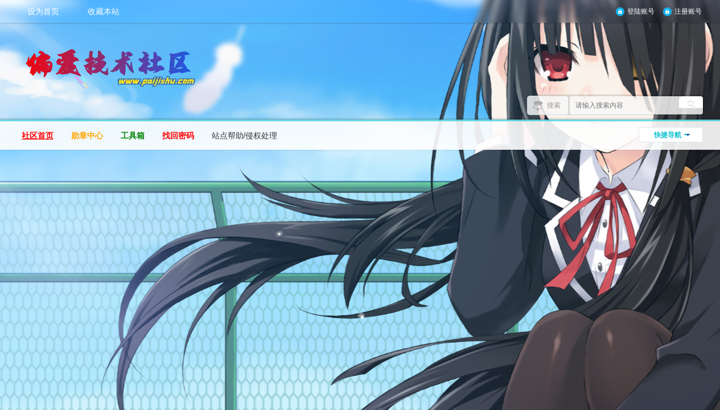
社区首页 (38, 135)
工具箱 (133, 135)
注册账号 (688, 11)
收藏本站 (104, 11)
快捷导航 (667, 135)
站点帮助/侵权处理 (245, 135)
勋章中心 (87, 135)
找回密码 (178, 135)
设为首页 (43, 11)
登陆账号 (641, 11)
